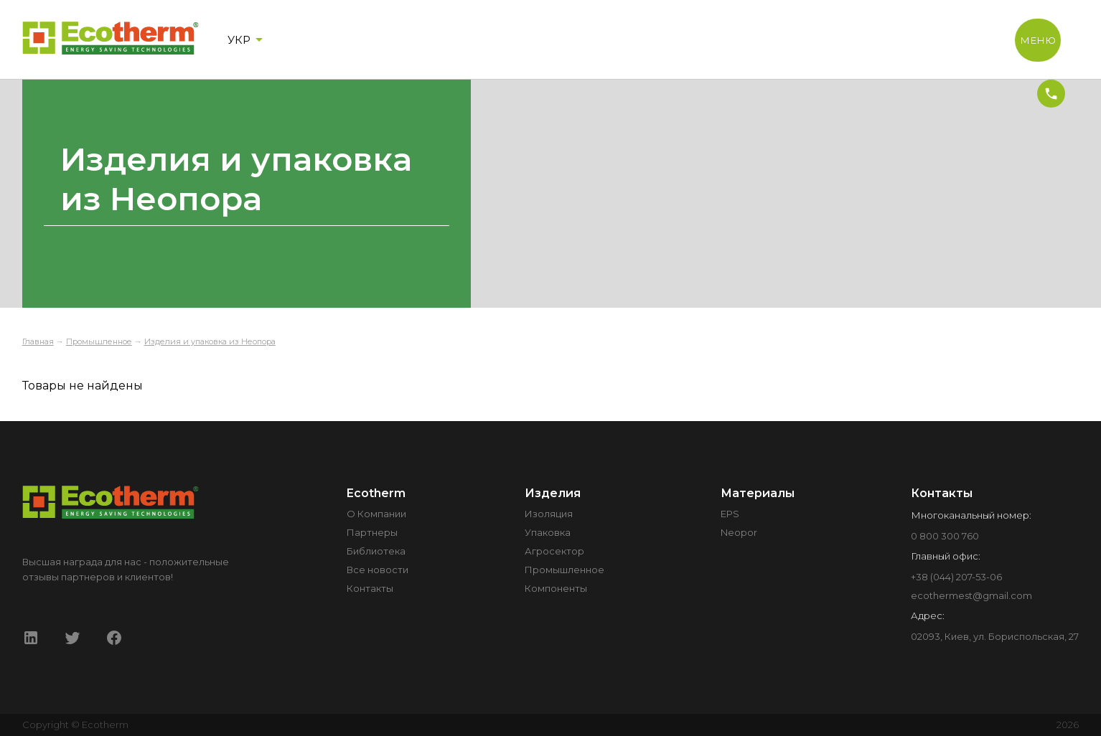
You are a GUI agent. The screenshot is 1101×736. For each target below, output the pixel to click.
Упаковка (548, 532)
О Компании (376, 513)
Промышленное (99, 341)
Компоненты (556, 588)
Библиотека (376, 551)
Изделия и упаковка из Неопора (210, 341)
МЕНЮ (1038, 40)
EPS (730, 513)
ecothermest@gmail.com (971, 595)
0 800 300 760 (945, 536)
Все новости (377, 569)
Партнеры (372, 532)
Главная (38, 341)
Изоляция (549, 513)
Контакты (370, 588)
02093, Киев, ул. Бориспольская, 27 (995, 636)
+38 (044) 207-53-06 (956, 576)
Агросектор (554, 551)
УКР (248, 39)
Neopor (739, 532)
